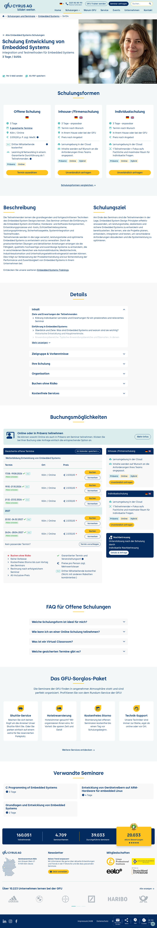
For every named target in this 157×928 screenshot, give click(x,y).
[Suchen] (142, 4)
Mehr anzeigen (41, 342)
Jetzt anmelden (58, 871)
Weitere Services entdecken (78, 750)
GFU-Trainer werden (96, 4)
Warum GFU (90, 10)
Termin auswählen (27, 172)
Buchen (92, 472)
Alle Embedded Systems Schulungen (23, 35)
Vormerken (92, 478)
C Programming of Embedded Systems (31, 787)
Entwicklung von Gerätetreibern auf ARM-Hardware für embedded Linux (110, 789)
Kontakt (148, 10)
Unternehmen (131, 10)
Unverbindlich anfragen (78, 172)
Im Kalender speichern (87, 451)
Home (58, 10)
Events (116, 10)
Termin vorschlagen (90, 544)
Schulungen (72, 10)
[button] (78, 622)
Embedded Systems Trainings (53, 270)
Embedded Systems (48, 16)
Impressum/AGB (85, 921)
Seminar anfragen (118, 4)
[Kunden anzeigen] (147, 888)
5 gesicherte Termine (21, 128)
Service (104, 10)
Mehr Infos (142, 436)
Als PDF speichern (35, 76)
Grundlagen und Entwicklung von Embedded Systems (35, 806)
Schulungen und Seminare (21, 16)
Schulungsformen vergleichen (78, 185)
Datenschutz (102, 921)
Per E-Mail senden (12, 76)
